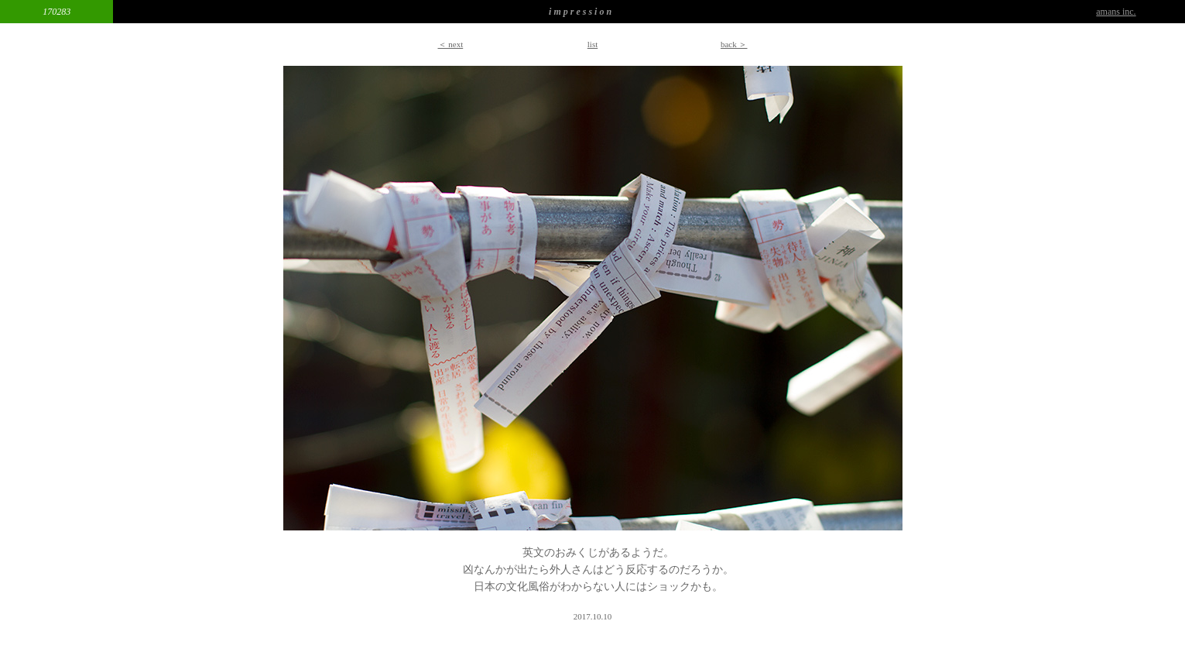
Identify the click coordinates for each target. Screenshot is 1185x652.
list (592, 44)
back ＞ (734, 44)
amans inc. (1115, 11)
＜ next (451, 44)
